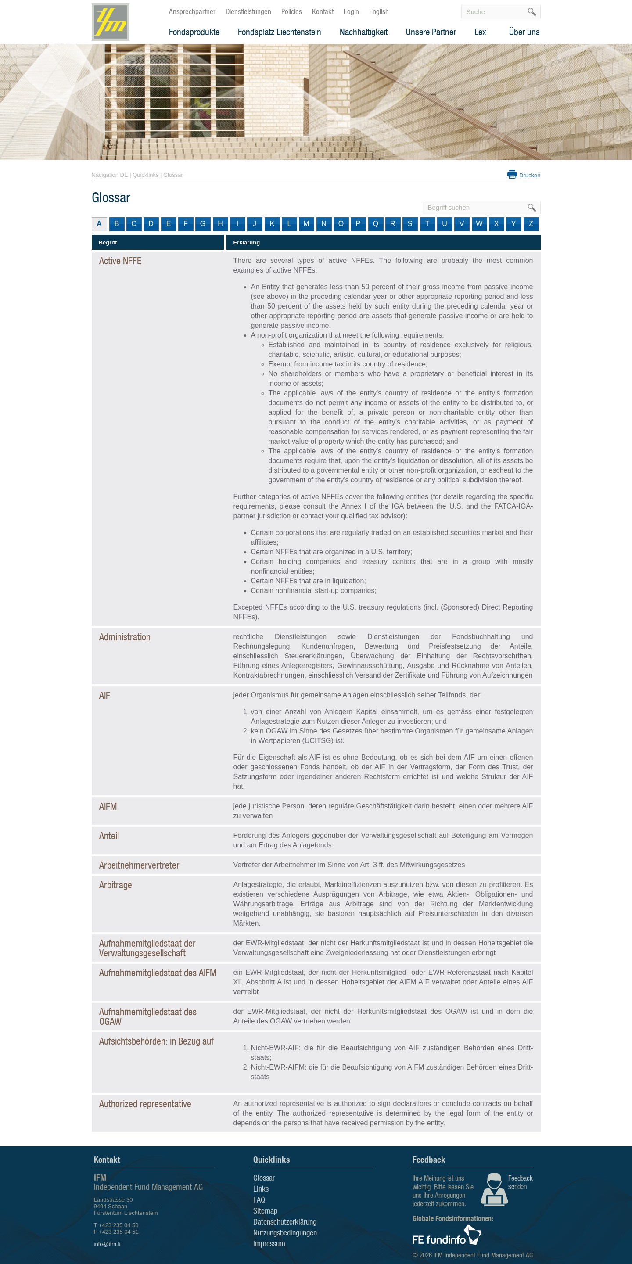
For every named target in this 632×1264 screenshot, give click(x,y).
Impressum (269, 1243)
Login (351, 11)
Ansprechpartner (192, 11)
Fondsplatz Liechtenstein (279, 31)
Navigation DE (110, 175)
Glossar (173, 175)
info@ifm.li (107, 1244)
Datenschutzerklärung (284, 1221)
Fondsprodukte (194, 31)
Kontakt (323, 11)
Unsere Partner (431, 31)
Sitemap (265, 1210)
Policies (291, 11)
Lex (480, 31)
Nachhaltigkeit (364, 31)
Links (261, 1188)
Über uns (524, 31)
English (379, 11)
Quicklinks (145, 175)
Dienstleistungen (248, 11)
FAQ (259, 1199)
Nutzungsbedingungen (285, 1232)
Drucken (529, 175)
